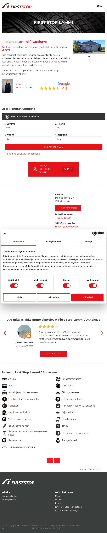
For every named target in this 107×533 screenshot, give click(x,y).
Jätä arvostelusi (53, 353)
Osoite (59, 194)
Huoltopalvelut (9, 499)
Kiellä (19, 297)
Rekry (58, 503)
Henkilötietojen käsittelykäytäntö (46, 528)
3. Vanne (9, 134)
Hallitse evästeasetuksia (69, 525)
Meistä (58, 496)
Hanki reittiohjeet (68, 208)
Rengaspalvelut (9, 496)
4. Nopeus (61, 134)
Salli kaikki (87, 297)
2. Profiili (60, 124)
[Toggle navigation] (99, 5)
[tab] (53, 116)
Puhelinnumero (64, 214)
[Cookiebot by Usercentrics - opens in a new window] (91, 233)
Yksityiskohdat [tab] (53, 241)
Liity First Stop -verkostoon (68, 507)
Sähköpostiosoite (65, 223)
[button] (5, 333)
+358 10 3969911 (63, 217)
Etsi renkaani (53, 147)
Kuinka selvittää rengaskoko (22, 153)
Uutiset (58, 499)
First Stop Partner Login (67, 510)
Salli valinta (53, 297)
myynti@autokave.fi (66, 226)
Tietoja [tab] (88, 241)
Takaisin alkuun (89, 469)
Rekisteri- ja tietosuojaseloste (45, 525)
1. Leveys (10, 124)
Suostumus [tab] (18, 241)
